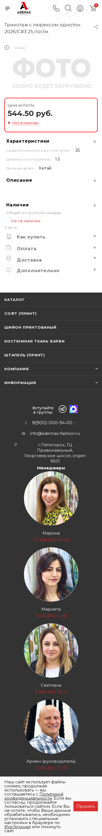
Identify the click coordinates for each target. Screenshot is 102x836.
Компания (16, 369)
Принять (85, 806)
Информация (20, 383)
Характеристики (28, 141)
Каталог (14, 299)
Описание (19, 180)
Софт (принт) (20, 313)
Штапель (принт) (24, 355)
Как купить (30, 237)
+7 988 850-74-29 (51, 539)
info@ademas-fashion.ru (55, 433)
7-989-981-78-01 (51, 691)
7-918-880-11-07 (51, 768)
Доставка (28, 260)
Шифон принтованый (30, 327)
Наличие (17, 205)
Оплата (25, 248)
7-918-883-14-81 (51, 615)
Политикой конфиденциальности (33, 796)
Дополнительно (37, 270)
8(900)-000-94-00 (52, 423)
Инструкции (17, 826)
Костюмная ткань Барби (34, 341)
